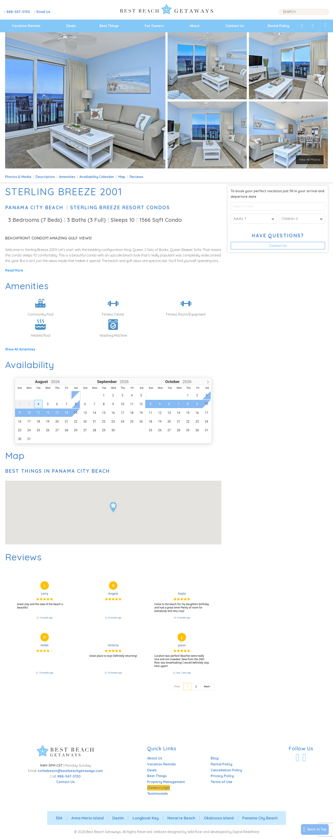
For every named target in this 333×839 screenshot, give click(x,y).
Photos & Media (18, 177)
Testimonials (157, 793)
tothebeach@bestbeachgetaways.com (70, 771)
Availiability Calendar (96, 177)
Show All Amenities (20, 349)
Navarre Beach (181, 818)
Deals (71, 26)
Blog (215, 758)
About (195, 26)
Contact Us (235, 26)
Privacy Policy (222, 776)
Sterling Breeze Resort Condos (120, 207)
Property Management (166, 782)
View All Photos (309, 159)
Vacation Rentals (26, 26)
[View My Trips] (325, 25)
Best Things (109, 26)
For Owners (154, 26)
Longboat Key (146, 818)
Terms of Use (221, 782)
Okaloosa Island (219, 818)
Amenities (67, 177)
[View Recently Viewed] (313, 25)
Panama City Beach (34, 207)
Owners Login (158, 787)
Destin (118, 818)
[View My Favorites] (302, 25)
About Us (154, 758)
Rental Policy (278, 26)
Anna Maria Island (87, 818)
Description (45, 177)
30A (59, 818)
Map (121, 177)
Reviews (136, 177)
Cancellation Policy (226, 770)
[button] (113, 507)
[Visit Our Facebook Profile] (297, 757)
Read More (14, 270)
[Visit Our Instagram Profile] (304, 757)
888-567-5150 (69, 776)
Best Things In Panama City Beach (57, 471)
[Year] (55, 381)
